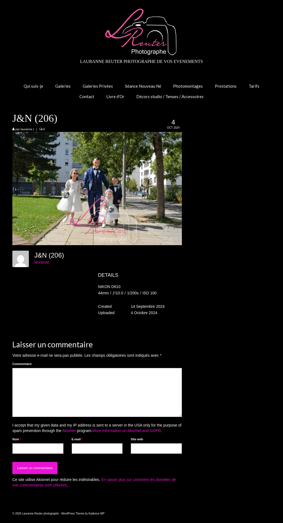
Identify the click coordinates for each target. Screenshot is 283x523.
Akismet (69, 430)
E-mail (77, 439)
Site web (137, 439)
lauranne (26, 129)
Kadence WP (96, 513)
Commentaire (22, 364)
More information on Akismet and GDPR (126, 430)
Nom (16, 439)
